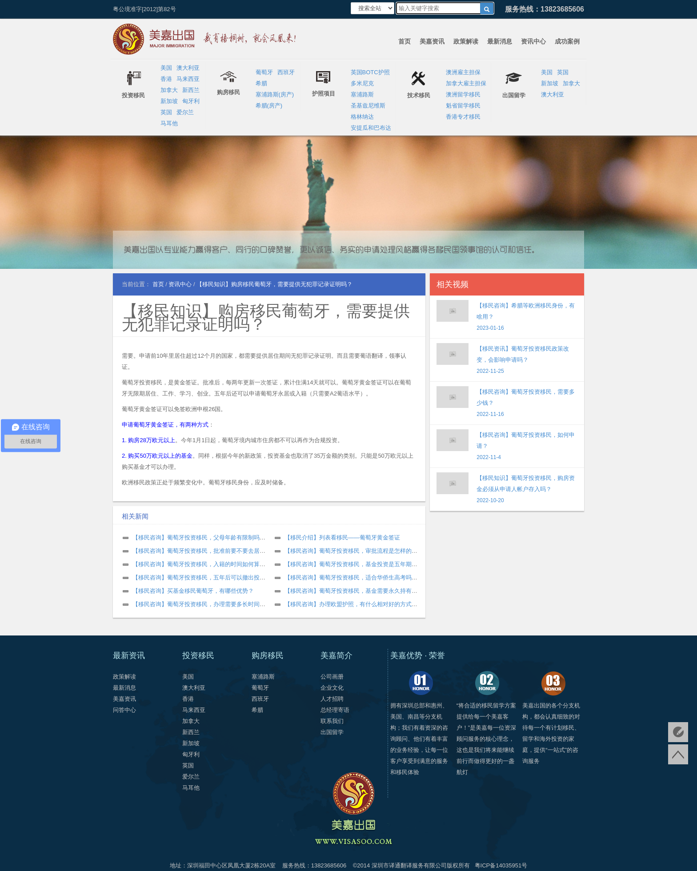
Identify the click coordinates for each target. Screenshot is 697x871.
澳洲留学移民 (463, 94)
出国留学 (332, 732)
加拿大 (169, 90)
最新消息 (499, 41)
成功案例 (567, 41)
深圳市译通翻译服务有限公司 (409, 865)
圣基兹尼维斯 (368, 105)
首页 (404, 41)
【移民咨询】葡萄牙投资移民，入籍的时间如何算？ (198, 564)
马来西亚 (188, 79)
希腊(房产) (269, 105)
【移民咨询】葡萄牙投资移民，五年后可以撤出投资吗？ (204, 577)
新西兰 (191, 90)
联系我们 (332, 721)
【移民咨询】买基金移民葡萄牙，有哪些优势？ (193, 590)
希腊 (261, 83)
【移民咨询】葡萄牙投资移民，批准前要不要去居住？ (201, 550)
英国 (166, 112)
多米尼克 (362, 83)
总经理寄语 (334, 710)
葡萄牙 (264, 72)
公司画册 (332, 676)
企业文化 (332, 687)
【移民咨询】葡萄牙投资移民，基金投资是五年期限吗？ (356, 564)
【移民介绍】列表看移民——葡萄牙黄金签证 (342, 537)
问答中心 (124, 710)
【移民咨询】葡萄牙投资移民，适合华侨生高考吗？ (350, 577)
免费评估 (678, 732)
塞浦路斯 (362, 94)
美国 (166, 67)
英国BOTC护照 (370, 72)
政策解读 (465, 41)
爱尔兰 (185, 112)
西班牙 (286, 72)
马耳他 (169, 123)
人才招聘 (332, 698)
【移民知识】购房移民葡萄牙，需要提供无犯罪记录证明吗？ (266, 317)
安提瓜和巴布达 (371, 127)
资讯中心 (533, 41)
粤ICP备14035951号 (501, 865)
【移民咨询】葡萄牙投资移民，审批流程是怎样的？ (350, 550)
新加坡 (169, 101)
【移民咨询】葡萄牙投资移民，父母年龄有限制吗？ (198, 537)
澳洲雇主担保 (463, 72)
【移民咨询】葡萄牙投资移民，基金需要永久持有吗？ (353, 590)
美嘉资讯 (432, 41)
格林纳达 (362, 116)
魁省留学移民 (463, 105)
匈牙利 (191, 101)
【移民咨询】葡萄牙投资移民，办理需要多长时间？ (198, 604)
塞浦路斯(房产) (275, 94)
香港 (166, 79)
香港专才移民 (463, 116)
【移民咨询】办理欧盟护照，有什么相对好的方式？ (350, 604)
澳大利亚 (188, 67)
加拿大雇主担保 (466, 83)
